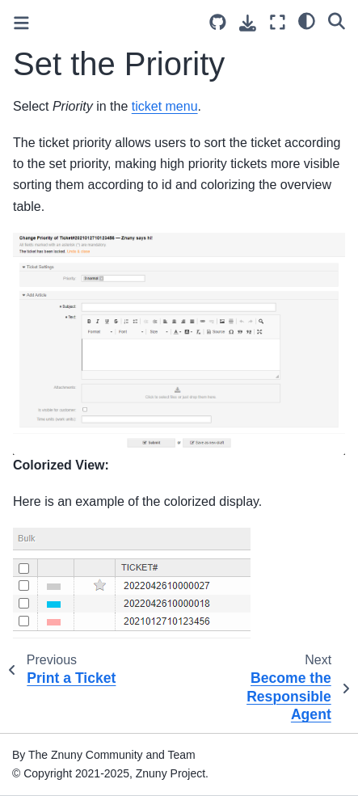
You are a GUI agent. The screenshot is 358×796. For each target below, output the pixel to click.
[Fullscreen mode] (278, 22)
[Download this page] (248, 23)
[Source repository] (218, 22)
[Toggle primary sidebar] (21, 23)
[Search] (337, 20)
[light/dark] (307, 20)
